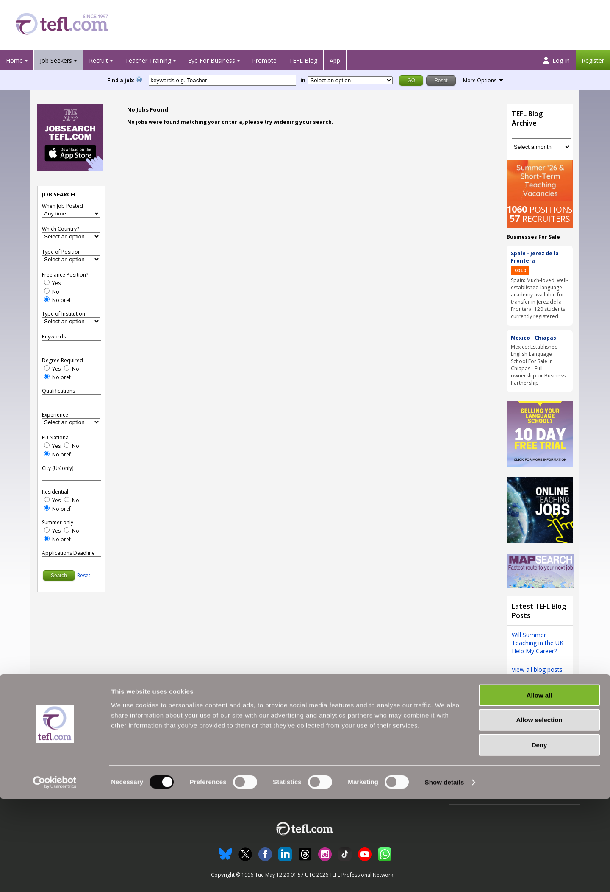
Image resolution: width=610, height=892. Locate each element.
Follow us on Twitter (475, 734)
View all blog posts (537, 670)
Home (14, 60)
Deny (539, 838)
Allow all (539, 788)
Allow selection (539, 813)
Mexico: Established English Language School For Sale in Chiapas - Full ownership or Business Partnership (538, 364)
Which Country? (60, 228)
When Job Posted (62, 206)
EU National (56, 437)
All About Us (325, 734)
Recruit (98, 60)
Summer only (57, 522)
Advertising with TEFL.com (342, 754)
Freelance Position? (65, 274)
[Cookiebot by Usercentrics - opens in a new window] (55, 875)
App (335, 60)
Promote (264, 60)
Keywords (54, 336)
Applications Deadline (68, 552)
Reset (83, 575)
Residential (55, 491)
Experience (55, 414)
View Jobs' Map (49, 754)
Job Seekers (56, 60)
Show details (444, 875)
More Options (479, 80)
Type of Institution (63, 313)
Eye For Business (211, 60)
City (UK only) (57, 468)
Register (593, 60)
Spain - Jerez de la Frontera (535, 257)
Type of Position (61, 251)
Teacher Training (148, 60)
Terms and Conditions (478, 754)
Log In (556, 60)
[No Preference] (47, 299)
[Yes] (47, 282)
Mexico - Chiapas (533, 337)
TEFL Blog (303, 60)
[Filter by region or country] (350, 80)
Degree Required (62, 360)
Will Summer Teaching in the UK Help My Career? (537, 643)
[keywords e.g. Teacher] (222, 80)
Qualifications (58, 390)
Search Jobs (45, 734)
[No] (47, 291)
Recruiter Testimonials (198, 734)
